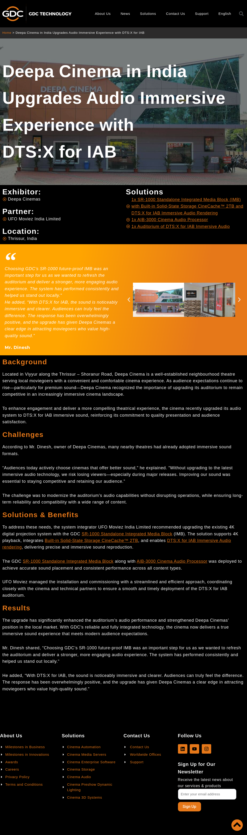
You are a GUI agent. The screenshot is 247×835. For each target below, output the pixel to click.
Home (7, 32)
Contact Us (175, 14)
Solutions (148, 14)
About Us (103, 14)
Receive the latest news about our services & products (205, 783)
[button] (129, 300)
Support (201, 14)
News (125, 14)
